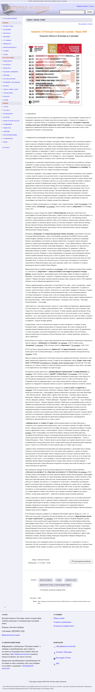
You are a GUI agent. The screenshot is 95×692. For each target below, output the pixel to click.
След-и (5, 106)
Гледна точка (8, 26)
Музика (6, 86)
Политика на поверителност (64, 626)
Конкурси (7, 68)
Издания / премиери (10, 71)
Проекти (6, 96)
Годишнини (7, 124)
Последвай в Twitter (63, 658)
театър (59, 580)
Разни (5, 142)
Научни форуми (9, 78)
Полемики (7, 29)
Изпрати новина (82, 6)
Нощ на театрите (46, 580)
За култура (64, 1)
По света (6, 110)
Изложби (6, 75)
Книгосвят (48, 1)
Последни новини (10, 18)
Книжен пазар (56, 1)
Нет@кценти (8, 113)
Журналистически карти (11, 635)
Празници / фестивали (11, 82)
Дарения (6, 131)
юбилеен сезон (71, 580)
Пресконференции (10, 135)
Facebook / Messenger (64, 652)
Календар (7, 64)
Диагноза (7, 33)
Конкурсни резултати (11, 120)
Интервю (6, 36)
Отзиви (6, 51)
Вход (92, 6)
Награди (6, 117)
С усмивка (7, 40)
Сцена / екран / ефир (10, 89)
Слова (5, 54)
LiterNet (30, 1)
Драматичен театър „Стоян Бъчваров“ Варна (55, 585)
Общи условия (59, 618)
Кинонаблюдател (9, 47)
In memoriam (8, 138)
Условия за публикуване (62, 622)
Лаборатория (8, 93)
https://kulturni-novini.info (19, 654)
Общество (7, 128)
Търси (89, 12)
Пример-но (7, 43)
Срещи (5, 100)
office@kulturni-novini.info (65, 646)
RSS (57, 663)
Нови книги (7, 61)
